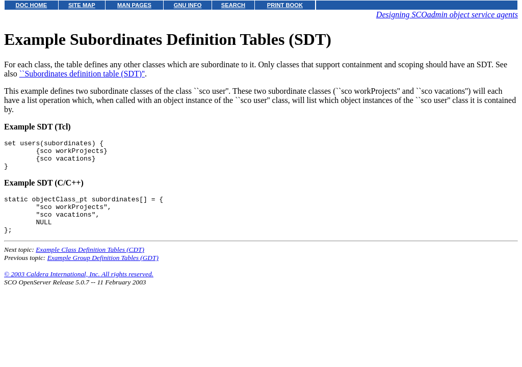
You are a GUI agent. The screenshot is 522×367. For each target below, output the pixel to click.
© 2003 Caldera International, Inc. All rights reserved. (78, 288)
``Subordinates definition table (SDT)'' (82, 73)
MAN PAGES (134, 5)
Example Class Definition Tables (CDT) (90, 263)
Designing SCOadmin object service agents (447, 14)
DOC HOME (31, 5)
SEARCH (233, 5)
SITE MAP (81, 5)
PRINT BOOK (285, 5)
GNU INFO (188, 5)
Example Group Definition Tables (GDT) (103, 271)
